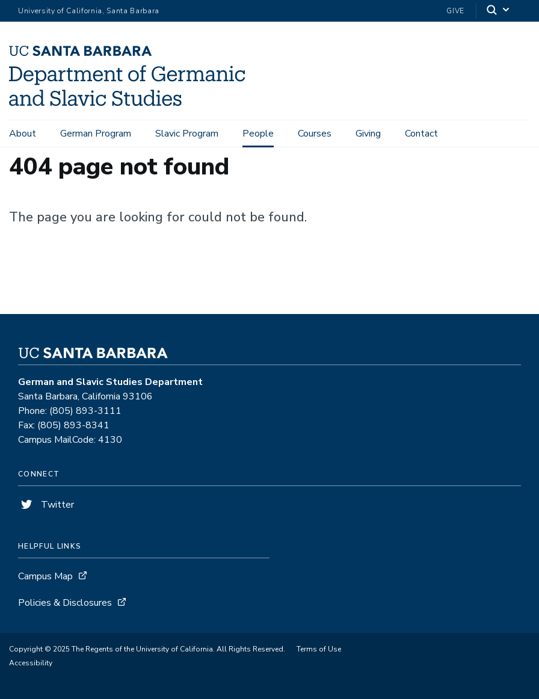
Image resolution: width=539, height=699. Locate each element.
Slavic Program (186, 133)
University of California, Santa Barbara (88, 11)
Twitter (46, 504)
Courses (314, 133)
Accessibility (30, 663)
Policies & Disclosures (65, 602)
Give (455, 11)
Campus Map (45, 576)
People (258, 133)
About (22, 133)
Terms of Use (319, 649)
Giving (368, 133)
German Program (95, 133)
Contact (421, 133)
